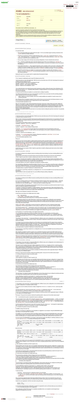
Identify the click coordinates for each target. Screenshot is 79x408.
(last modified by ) (28, 28)
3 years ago (59, 10)
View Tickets (69, 6)
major (27, 18)
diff (62, 45)
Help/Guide (71, 4)
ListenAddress (24, 126)
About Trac (76, 4)
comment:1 (17, 43)
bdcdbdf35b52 (60, 68)
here (31, 303)
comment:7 (17, 243)
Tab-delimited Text (49, 404)
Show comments (50, 41)
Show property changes (58, 41)
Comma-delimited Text (38, 404)
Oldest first (49, 40)
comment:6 (17, 177)
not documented (26, 129)
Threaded (59, 40)
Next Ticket (75, 8)
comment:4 (17, 114)
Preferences (65, 4)
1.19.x (51, 20)
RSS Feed (29, 404)
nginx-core (28, 20)
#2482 (19, 11)
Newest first (54, 40)
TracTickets (52, 401)
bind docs (57, 62)
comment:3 (17, 76)
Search (76, 6)
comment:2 (17, 48)
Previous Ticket (69, 8)
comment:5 (17, 152)
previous (30, 112)
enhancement (30, 11)
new (24, 11)
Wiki (64, 6)
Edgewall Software (12, 407)
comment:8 (17, 284)
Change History (20, 40)
